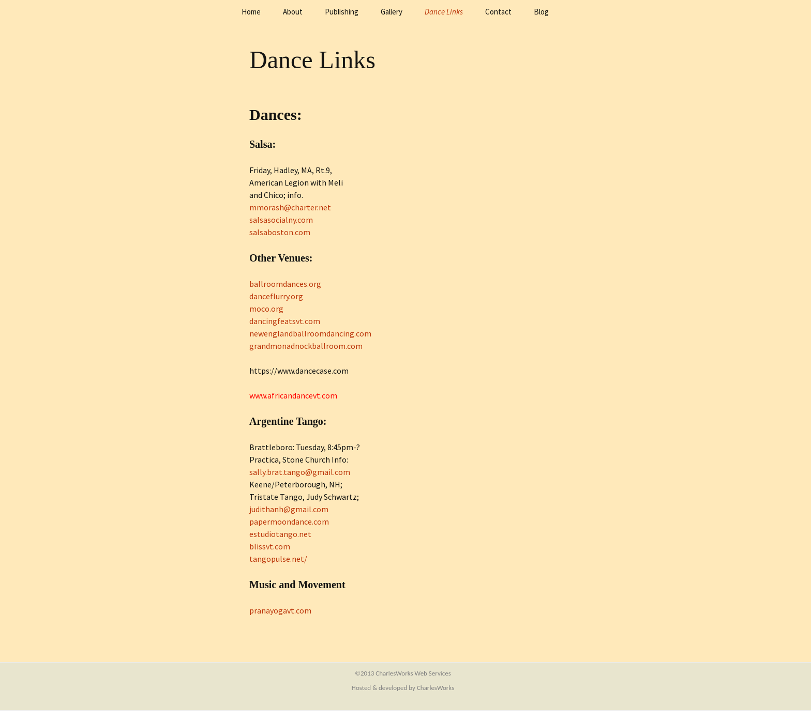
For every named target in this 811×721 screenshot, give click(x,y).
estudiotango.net (280, 534)
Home (251, 12)
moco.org (266, 308)
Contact (498, 12)
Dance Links (444, 12)
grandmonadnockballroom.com (306, 346)
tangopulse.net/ (278, 559)
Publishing (341, 12)
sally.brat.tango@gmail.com (299, 472)
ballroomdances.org (285, 284)
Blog (541, 12)
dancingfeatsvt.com (284, 321)
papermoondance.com (289, 521)
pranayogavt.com (280, 610)
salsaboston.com (279, 232)
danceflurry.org (276, 296)
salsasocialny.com (281, 219)
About (293, 12)
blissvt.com (269, 546)
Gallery (391, 12)
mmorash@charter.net (290, 207)
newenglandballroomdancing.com (310, 333)
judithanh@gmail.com (288, 509)
